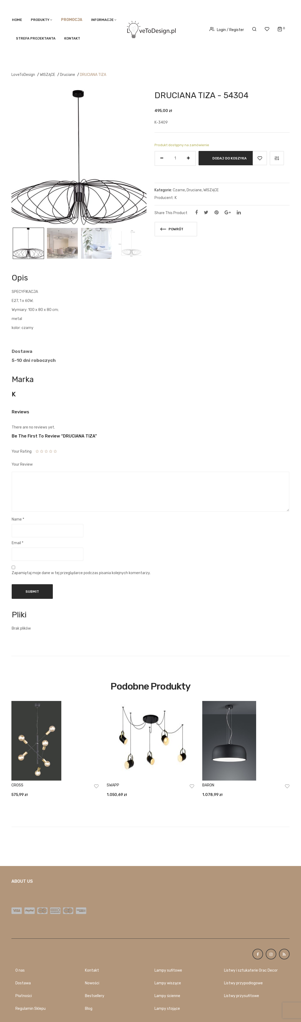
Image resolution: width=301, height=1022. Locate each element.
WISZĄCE (47, 74)
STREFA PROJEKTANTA (35, 38)
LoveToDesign (23, 74)
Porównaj (277, 158)
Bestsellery (94, 996)
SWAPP (113, 785)
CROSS (17, 785)
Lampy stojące (167, 1008)
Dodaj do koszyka (229, 158)
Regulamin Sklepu (30, 1008)
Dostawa (23, 983)
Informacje (102, 20)
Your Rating (22, 451)
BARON (208, 785)
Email (17, 543)
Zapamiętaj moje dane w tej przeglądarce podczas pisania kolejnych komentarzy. (81, 573)
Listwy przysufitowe (241, 996)
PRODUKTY (40, 20)
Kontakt (72, 38)
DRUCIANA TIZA (93, 74)
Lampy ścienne (167, 996)
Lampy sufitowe (168, 970)
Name (18, 519)
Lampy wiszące (167, 983)
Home (17, 20)
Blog (88, 1008)
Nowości (92, 983)
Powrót (171, 229)
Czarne (179, 190)
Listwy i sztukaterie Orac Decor (251, 970)
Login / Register (226, 30)
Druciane (67, 74)
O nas (20, 970)
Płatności (23, 996)
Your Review (22, 464)
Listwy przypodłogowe (243, 983)
